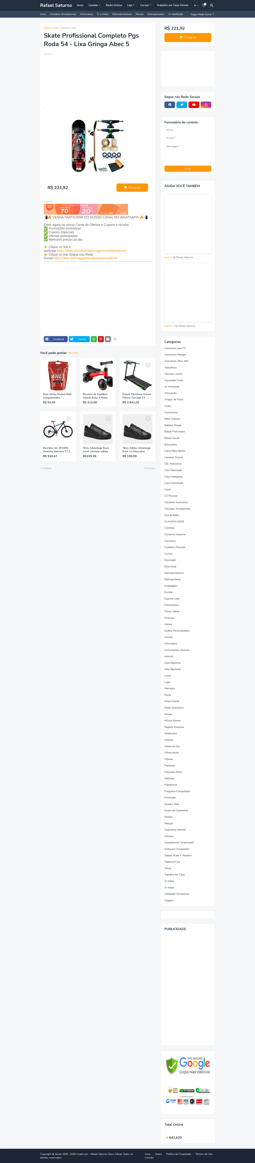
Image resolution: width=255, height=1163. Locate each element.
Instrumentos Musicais (177, 650)
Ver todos (73, 352)
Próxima (148, 468)
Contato (93, 5)
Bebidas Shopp (172, 425)
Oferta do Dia (172, 746)
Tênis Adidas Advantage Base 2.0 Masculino (136, 449)
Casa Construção (173, 483)
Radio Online (114, 5)
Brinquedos (170, 444)
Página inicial (51, 28)
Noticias (168, 740)
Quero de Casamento (176, 810)
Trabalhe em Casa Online (172, 5)
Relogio (168, 823)
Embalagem (171, 586)
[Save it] (68, 365)
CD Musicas (171, 496)
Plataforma (170, 785)
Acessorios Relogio (175, 354)
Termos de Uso (204, 1154)
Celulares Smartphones (63, 14)
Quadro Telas (171, 804)
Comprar (134, 187)
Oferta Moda (171, 752)
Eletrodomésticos (122, 14)
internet (168, 656)
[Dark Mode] (196, 5)
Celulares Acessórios (176, 502)
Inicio (80, 5)
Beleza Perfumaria (174, 431)
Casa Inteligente (173, 476)
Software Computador (177, 849)
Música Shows (172, 720)
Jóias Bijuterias (172, 663)
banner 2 (169, 326)
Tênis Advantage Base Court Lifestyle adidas (96, 449)
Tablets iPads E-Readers (178, 855)
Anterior (47, 468)
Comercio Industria (174, 534)
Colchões (169, 528)
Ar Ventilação (175, 14)
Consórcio (170, 541)
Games (168, 624)
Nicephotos (170, 733)
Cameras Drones (173, 457)
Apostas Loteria (173, 374)
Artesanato (170, 393)
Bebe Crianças (172, 418)
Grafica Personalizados (177, 630)
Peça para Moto (173, 772)
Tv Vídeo (169, 881)
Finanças (169, 618)
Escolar (168, 592)
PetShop (169, 778)
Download (170, 566)
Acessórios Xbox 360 (176, 361)
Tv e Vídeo (102, 14)
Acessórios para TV (175, 348)
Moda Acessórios (174, 707)
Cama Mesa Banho (174, 451)
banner (168, 257)
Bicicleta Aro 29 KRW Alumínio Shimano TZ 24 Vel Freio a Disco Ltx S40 (57, 449)
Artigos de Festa (173, 399)
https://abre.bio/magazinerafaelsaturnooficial (85, 258)
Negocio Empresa (174, 727)
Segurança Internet (175, 829)
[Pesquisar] (212, 5)
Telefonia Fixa (172, 862)
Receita (168, 817)
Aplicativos (170, 367)
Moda (167, 695)
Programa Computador (177, 791)
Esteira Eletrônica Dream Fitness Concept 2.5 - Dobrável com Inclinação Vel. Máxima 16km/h (136, 396)
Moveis (140, 14)
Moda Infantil (171, 701)
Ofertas (168, 759)
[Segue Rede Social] (202, 14)
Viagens (168, 900)
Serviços (169, 836)
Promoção (170, 797)
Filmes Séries (171, 611)
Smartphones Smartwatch (179, 842)
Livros (167, 675)
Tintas (167, 868)
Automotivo (171, 412)
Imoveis (168, 637)
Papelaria (169, 765)
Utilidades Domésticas (176, 894)
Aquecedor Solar (173, 380)
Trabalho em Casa (174, 874)
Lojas (167, 682)
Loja (129, 5)
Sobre (158, 1154)
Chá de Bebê (171, 515)
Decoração (170, 560)
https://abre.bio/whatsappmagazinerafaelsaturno (91, 251)
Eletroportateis (156, 14)
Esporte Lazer (68, 28)
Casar (167, 489)
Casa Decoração (173, 470)
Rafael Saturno (56, 5)
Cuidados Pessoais (174, 547)
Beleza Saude (171, 438)
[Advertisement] (98, 81)
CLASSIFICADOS (174, 521)
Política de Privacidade (178, 1154)
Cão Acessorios (173, 463)
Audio (167, 406)
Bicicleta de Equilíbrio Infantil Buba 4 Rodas (95, 396)
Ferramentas (171, 605)
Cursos (144, 5)
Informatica (86, 14)
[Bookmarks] (204, 5)
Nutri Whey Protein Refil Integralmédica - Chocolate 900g (57, 396)
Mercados (169, 688)
